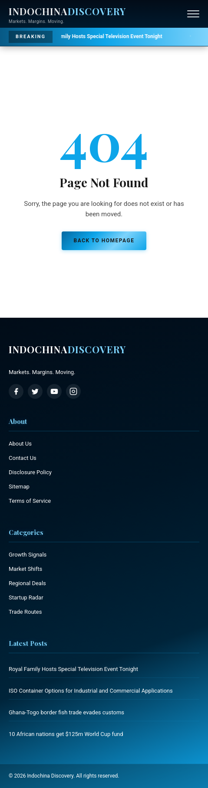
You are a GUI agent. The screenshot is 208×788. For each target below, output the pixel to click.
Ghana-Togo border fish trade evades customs (66, 712)
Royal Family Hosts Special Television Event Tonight (92, 36)
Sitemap (19, 486)
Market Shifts (25, 569)
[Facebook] (16, 391)
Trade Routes (25, 612)
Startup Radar (26, 597)
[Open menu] (193, 14)
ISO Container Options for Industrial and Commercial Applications (91, 690)
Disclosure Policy (30, 472)
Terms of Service (30, 501)
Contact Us (22, 458)
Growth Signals (27, 554)
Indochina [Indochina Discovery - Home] (67, 11)
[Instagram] (73, 391)
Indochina (67, 349)
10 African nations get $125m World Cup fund (66, 734)
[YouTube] (54, 391)
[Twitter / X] (35, 391)
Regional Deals (27, 583)
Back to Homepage (104, 241)
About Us (20, 443)
